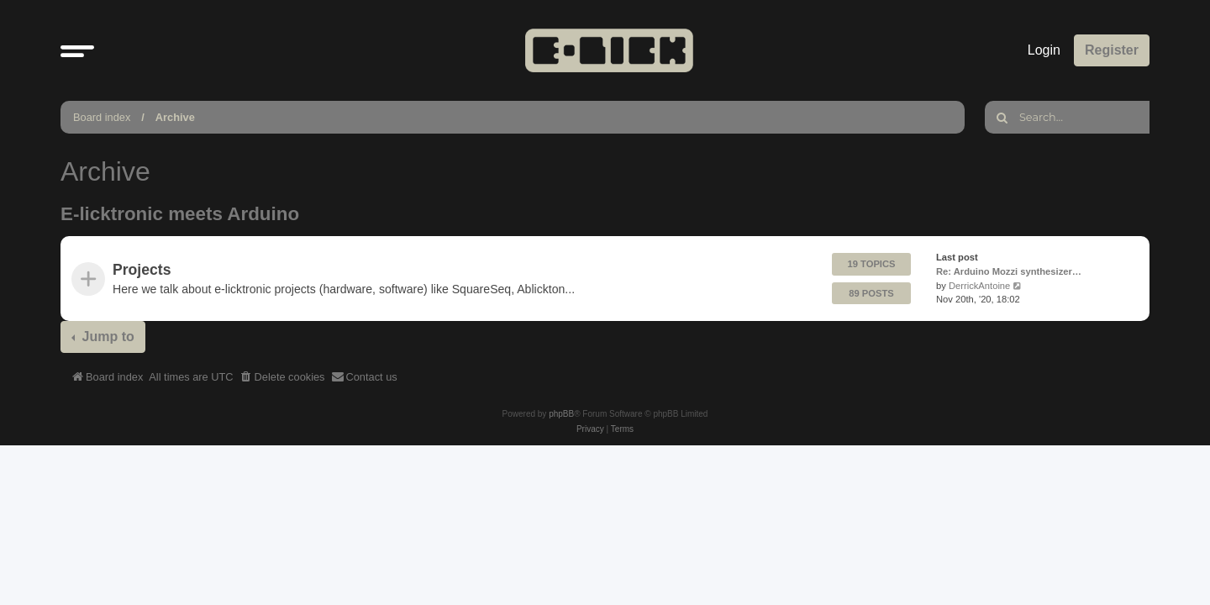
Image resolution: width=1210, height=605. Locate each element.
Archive (175, 117)
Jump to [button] (106, 336)
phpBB (561, 413)
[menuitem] (282, 377)
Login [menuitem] (1044, 50)
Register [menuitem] (1112, 50)
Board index (101, 117)
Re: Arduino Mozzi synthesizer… (1008, 271)
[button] (77, 50)
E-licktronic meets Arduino (179, 213)
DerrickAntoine (979, 286)
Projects (142, 269)
